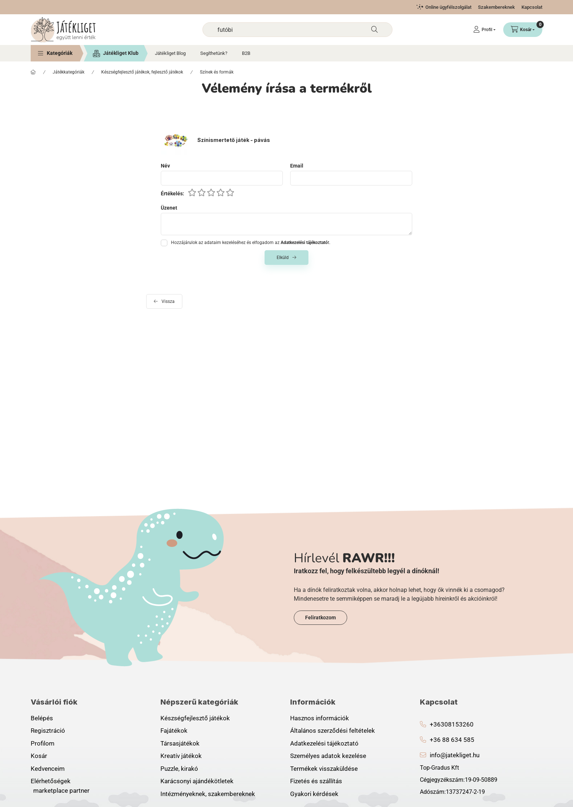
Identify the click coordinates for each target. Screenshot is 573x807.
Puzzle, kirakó (179, 768)
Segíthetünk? (213, 53)
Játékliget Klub (120, 53)
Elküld (283, 257)
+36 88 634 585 (452, 739)
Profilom (42, 743)
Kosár (39, 755)
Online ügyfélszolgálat (448, 7)
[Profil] (484, 29)
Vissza (168, 301)
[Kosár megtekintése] (522, 29)
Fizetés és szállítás (316, 781)
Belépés (42, 718)
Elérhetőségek (51, 781)
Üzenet (169, 208)
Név (165, 166)
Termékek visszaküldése (324, 768)
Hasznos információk (319, 718)
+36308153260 (452, 724)
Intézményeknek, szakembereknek (207, 793)
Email (296, 166)
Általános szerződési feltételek (332, 730)
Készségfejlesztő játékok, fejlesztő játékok (142, 72)
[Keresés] (374, 30)
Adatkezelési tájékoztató (324, 743)
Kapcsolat (531, 7)
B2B (246, 53)
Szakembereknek (496, 7)
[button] (55, 53)
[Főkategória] (33, 72)
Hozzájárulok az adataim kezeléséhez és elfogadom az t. (250, 242)
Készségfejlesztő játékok (195, 718)
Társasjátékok (180, 743)
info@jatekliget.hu (454, 755)
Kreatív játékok (181, 755)
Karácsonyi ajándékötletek (197, 781)
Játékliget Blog (170, 53)
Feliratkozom (320, 617)
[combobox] (297, 29)
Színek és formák (217, 72)
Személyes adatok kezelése (328, 755)
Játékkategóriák (68, 72)
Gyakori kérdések (314, 793)
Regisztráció (48, 730)
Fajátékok (173, 730)
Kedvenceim (48, 768)
